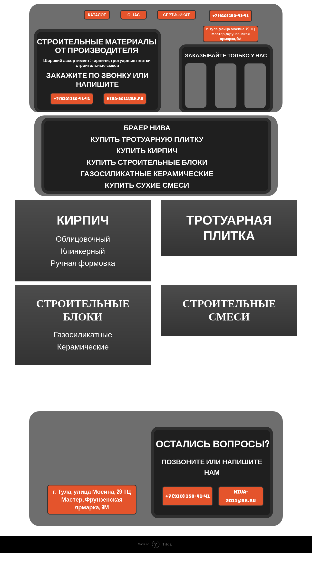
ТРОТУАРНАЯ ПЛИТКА (229, 248)
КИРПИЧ (83, 228)
